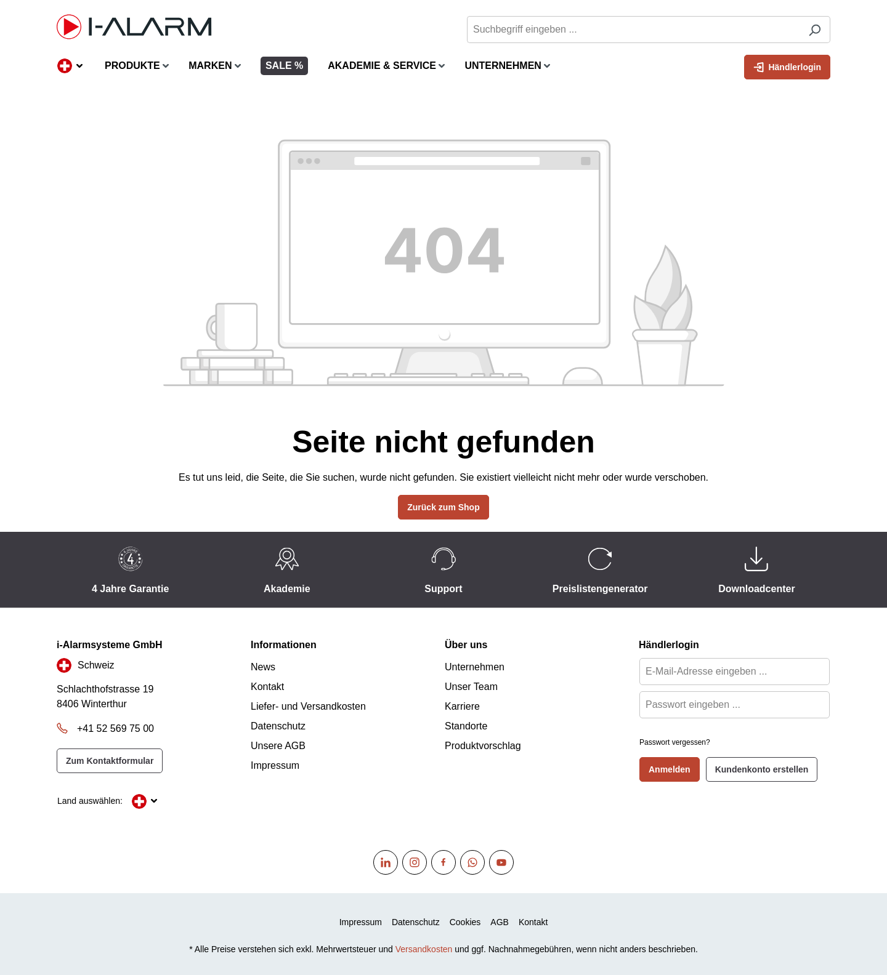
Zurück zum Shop (443, 507)
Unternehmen (474, 667)
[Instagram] (414, 862)
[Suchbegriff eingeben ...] (633, 29)
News (263, 667)
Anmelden (670, 769)
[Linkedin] (385, 862)
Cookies (465, 922)
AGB (499, 922)
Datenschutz (278, 726)
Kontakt (267, 686)
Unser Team (471, 686)
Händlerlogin (787, 66)
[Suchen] (814, 29)
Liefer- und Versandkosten (308, 706)
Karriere (462, 706)
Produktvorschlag (483, 745)
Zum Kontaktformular (109, 761)
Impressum (275, 765)
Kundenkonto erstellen (762, 769)
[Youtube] (501, 862)
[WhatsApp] (472, 862)
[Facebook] (443, 862)
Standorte (466, 726)
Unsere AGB (278, 745)
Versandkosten (424, 949)
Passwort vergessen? (674, 742)
